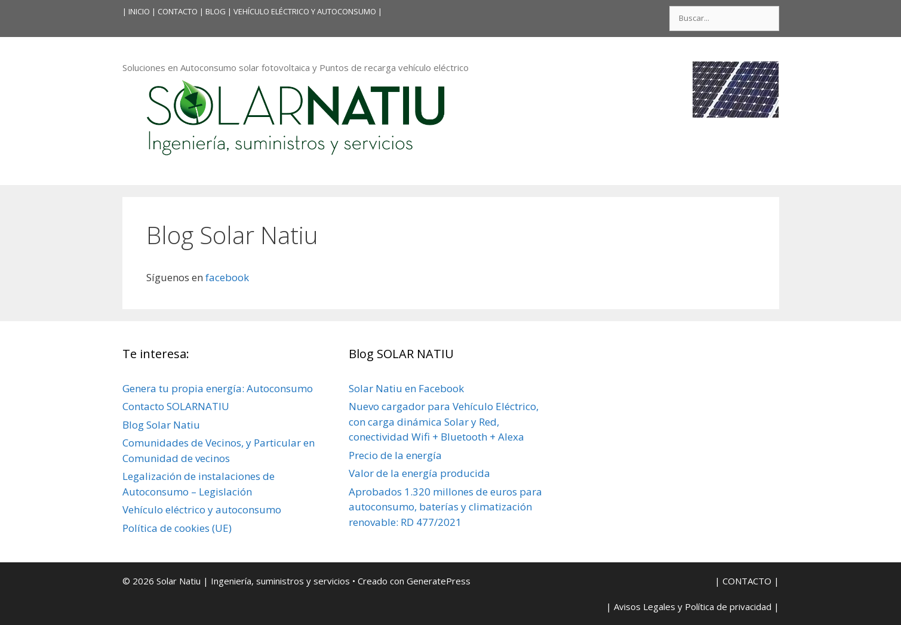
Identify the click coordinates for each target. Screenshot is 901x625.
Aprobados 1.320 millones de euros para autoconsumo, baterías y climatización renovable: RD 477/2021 (445, 507)
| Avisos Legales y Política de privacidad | (692, 606)
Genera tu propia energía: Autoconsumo (217, 388)
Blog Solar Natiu (161, 425)
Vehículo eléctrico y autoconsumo (201, 509)
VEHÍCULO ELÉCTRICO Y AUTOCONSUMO (304, 11)
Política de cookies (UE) (177, 528)
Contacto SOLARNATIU (175, 406)
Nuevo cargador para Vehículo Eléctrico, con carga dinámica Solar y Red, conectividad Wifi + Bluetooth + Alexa (444, 421)
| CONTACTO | (178, 11)
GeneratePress (439, 581)
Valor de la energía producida (419, 473)
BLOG (215, 11)
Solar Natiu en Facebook (406, 388)
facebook (226, 277)
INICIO (139, 11)
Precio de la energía (395, 455)
